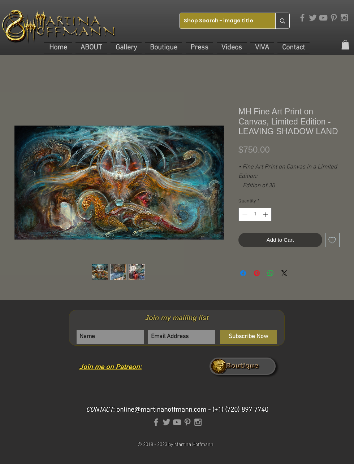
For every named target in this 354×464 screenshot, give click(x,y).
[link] (345, 44)
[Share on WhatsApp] (270, 273)
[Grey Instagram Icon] (344, 18)
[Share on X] (284, 273)
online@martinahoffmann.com (161, 410)
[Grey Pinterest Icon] (334, 18)
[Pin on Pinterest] (256, 273)
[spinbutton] (255, 214)
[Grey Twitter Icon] (313, 18)
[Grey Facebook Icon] (302, 18)
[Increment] (266, 214)
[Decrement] (244, 214)
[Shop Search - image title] (222, 21)
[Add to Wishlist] (332, 240)
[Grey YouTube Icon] (323, 18)
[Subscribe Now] (248, 337)
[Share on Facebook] (243, 273)
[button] (91, 47)
